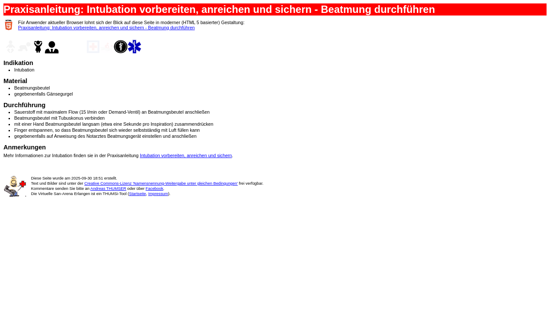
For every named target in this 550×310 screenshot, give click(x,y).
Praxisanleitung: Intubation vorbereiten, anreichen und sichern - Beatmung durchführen (106, 27)
